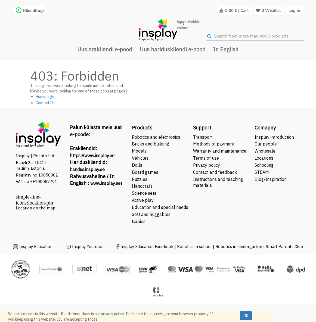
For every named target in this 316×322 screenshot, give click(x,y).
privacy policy (112, 313)
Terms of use (206, 158)
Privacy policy (206, 165)
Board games (145, 172)
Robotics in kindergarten (239, 246)
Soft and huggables (151, 214)
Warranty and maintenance (220, 151)
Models (139, 151)
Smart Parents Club (284, 246)
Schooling (264, 165)
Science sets (144, 193)
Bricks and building (150, 144)
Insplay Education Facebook (147, 246)
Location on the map (35, 207)
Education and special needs (160, 207)
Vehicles (140, 158)
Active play (143, 200)
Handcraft (142, 186)
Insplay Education (35, 246)
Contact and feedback (215, 172)
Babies (138, 221)
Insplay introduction (274, 137)
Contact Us (45, 102)
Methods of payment (213, 144)
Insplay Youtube (87, 246)
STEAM (262, 172)
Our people (266, 144)
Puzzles (139, 179)
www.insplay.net (106, 183)
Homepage (45, 96)
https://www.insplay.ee (92, 155)
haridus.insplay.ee (87, 169)
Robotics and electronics (156, 137)
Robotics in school (194, 246)
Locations (264, 158)
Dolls (137, 165)
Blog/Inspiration (271, 179)
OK (245, 315)
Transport (203, 137)
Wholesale (265, 151)
